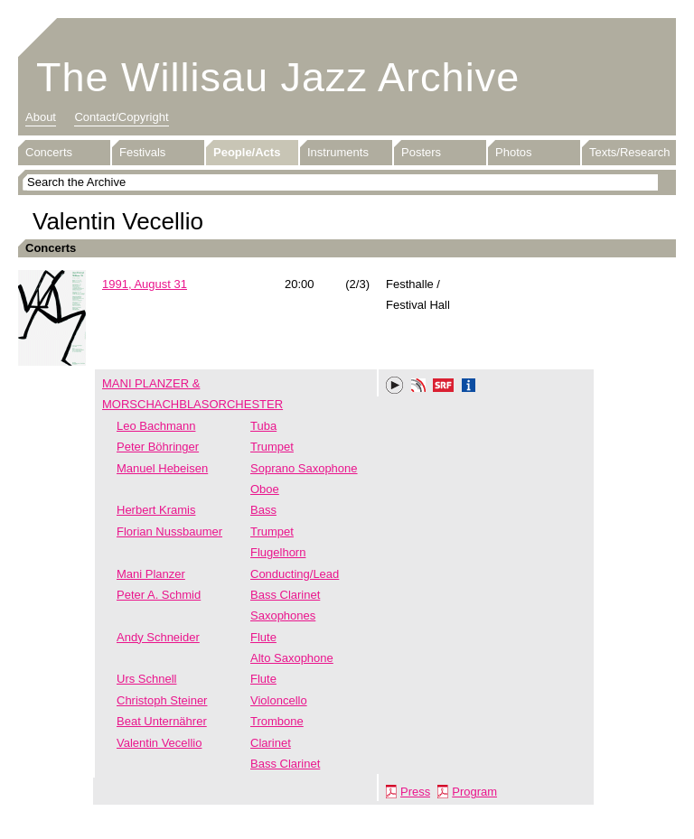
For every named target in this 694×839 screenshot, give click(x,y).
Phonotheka (418, 387)
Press (415, 791)
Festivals (142, 152)
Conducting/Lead (294, 574)
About (40, 117)
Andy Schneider (158, 637)
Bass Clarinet (285, 594)
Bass (263, 510)
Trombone (277, 721)
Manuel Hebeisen (162, 468)
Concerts (48, 152)
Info (469, 387)
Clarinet (270, 743)
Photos (513, 152)
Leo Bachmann (156, 426)
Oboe (264, 489)
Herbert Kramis (156, 510)
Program (474, 791)
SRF (444, 387)
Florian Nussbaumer (169, 531)
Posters (421, 152)
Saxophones (282, 615)
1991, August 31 (144, 284)
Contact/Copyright (121, 117)
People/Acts (246, 152)
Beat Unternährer (162, 721)
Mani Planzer (151, 574)
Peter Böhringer (158, 446)
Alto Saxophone (291, 658)
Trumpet (272, 446)
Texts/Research (630, 152)
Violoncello (278, 700)
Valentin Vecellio (159, 743)
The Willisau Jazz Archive (278, 77)
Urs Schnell (146, 678)
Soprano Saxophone (304, 468)
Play (395, 386)
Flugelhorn (277, 552)
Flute (263, 637)
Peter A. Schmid (159, 594)
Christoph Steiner (162, 700)
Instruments (338, 152)
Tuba (263, 426)
